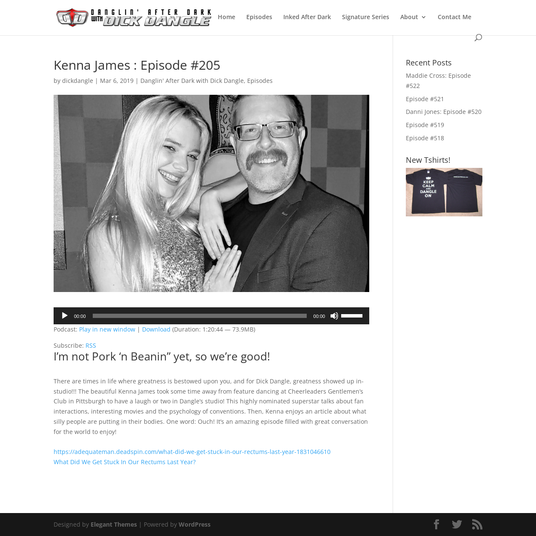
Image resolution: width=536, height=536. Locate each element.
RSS (91, 345)
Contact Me (454, 17)
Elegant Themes (114, 524)
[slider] (200, 316)
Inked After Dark (307, 17)
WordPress (195, 524)
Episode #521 (425, 99)
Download (156, 329)
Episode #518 (425, 138)
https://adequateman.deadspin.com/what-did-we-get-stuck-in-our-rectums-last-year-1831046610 (192, 452)
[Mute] (334, 316)
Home (226, 17)
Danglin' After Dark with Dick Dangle (192, 81)
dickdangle (77, 81)
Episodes (259, 17)
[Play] (64, 316)
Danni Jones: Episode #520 (444, 112)
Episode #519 (425, 125)
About (409, 17)
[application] (211, 315)
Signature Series (365, 17)
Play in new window (107, 329)
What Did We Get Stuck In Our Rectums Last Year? (125, 462)
